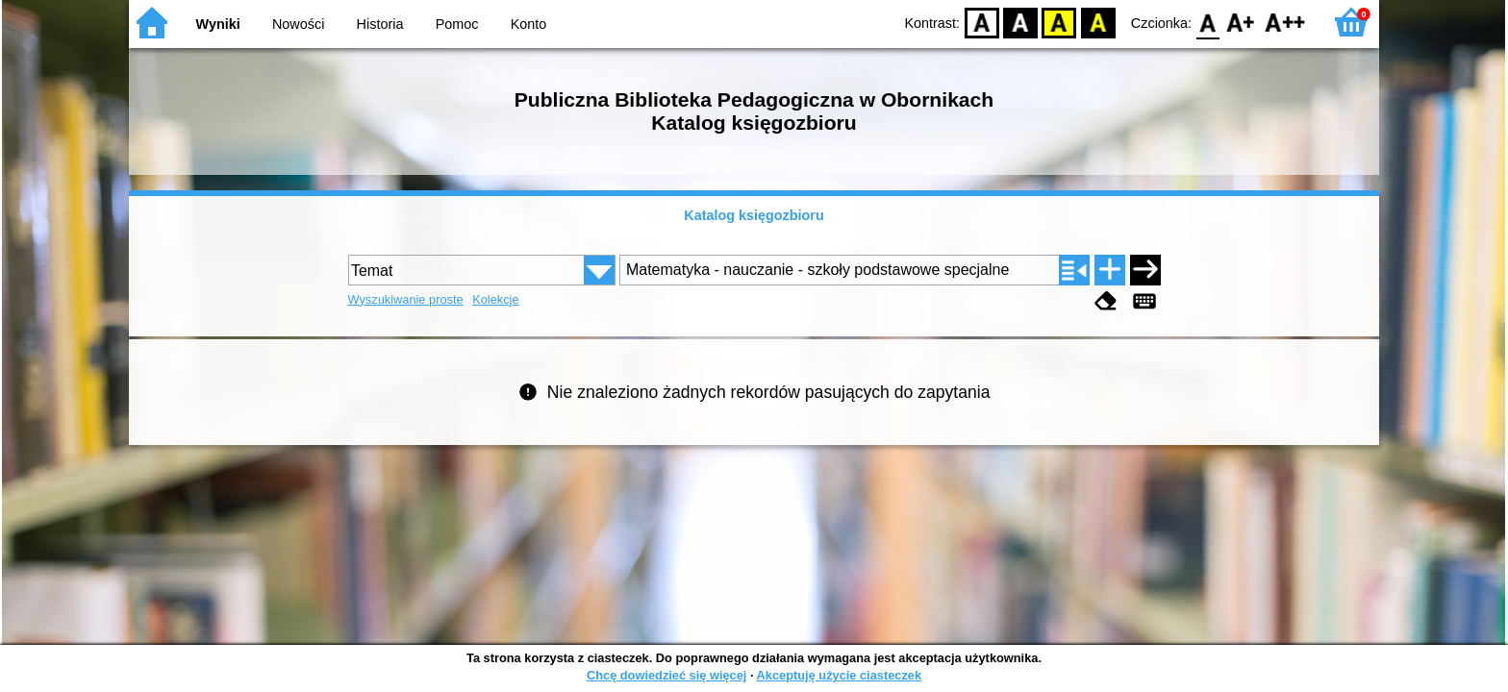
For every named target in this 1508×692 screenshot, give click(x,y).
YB (1059, 21)
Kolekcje (495, 299)
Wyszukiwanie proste (406, 299)
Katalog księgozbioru (754, 215)
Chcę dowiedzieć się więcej (666, 675)
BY (1098, 21)
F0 (1207, 21)
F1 (1241, 21)
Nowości (298, 24)
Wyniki (218, 24)
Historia (380, 24)
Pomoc (457, 24)
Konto (529, 24)
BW (1020, 21)
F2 (1285, 21)
